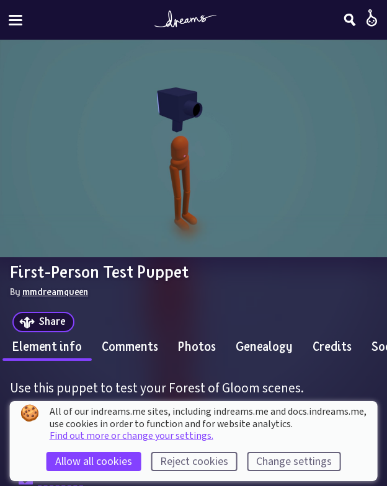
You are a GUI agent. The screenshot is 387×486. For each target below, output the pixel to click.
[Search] (350, 20)
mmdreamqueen (55, 291)
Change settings (294, 461)
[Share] (43, 322)
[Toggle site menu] (15, 20)
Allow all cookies (93, 461)
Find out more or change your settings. (131, 436)
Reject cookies (194, 461)
